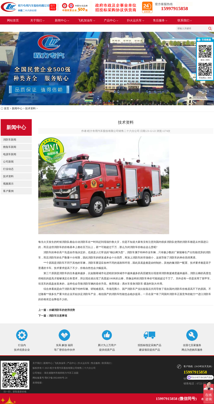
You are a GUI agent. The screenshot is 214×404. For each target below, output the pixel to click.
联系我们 (185, 20)
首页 (6, 108)
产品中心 (111, 20)
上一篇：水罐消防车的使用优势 (56, 310)
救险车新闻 (9, 147)
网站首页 (13, 20)
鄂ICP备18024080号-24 (56, 378)
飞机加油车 (86, 20)
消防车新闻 (9, 139)
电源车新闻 (9, 154)
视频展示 (8, 183)
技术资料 (30, 108)
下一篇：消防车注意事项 (52, 315)
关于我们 (37, 20)
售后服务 (160, 20)
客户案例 (8, 191)
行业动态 (8, 169)
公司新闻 (8, 161)
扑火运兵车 (135, 20)
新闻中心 (62, 20)
